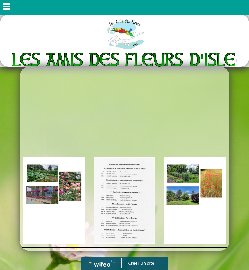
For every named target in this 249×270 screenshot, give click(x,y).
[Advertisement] (124, 110)
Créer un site (141, 263)
